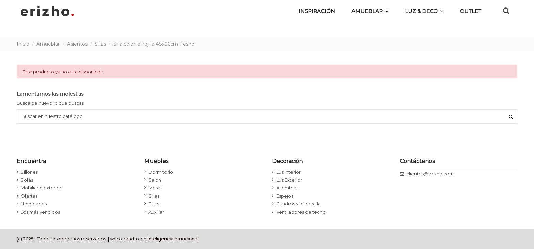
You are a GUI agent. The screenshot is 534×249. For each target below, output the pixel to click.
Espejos (284, 196)
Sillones (29, 172)
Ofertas (29, 196)
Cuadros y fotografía (298, 203)
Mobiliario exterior (41, 187)
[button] (424, 11)
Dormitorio (160, 172)
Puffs (153, 203)
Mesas (155, 187)
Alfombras (287, 187)
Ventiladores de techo (301, 212)
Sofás (27, 180)
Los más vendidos (40, 212)
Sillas (153, 196)
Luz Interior (288, 172)
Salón (154, 180)
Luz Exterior (289, 180)
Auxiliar (156, 212)
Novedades (34, 203)
